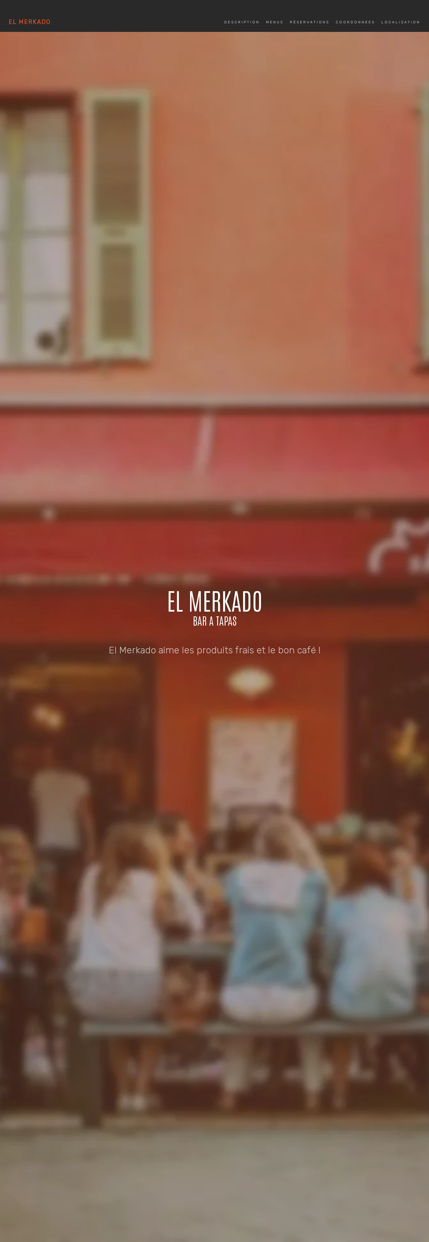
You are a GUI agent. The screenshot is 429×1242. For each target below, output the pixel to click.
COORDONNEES (249, 638)
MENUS (167, 638)
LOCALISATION (294, 638)
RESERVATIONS (203, 638)
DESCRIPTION (133, 638)
